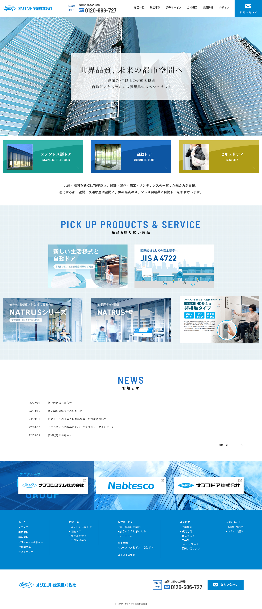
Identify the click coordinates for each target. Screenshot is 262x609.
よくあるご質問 (126, 555)
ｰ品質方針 (186, 531)
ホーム (22, 522)
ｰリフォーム (125, 535)
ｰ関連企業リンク (190, 548)
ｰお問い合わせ (235, 527)
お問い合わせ (233, 522)
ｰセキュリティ (78, 535)
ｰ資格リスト (187, 535)
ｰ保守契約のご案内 (129, 527)
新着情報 (23, 532)
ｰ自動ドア (75, 531)
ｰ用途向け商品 (78, 540)
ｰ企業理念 (186, 527)
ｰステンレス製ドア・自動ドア (136, 547)
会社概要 (185, 522)
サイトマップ (25, 552)
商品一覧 (74, 522)
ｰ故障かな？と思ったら (132, 531)
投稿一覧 (223, 445)
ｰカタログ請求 (235, 531)
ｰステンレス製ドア (80, 527)
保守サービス (125, 522)
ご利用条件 (24, 547)
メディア (23, 527)
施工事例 (123, 543)
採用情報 (23, 537)
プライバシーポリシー (30, 542)
